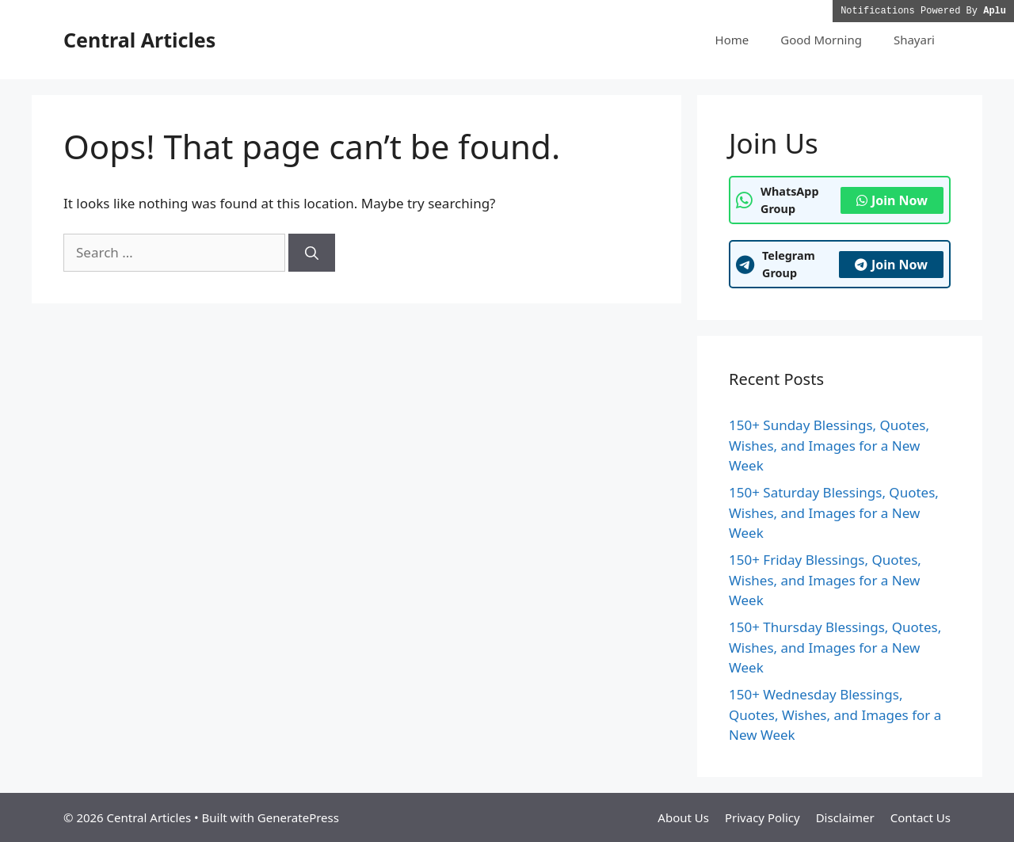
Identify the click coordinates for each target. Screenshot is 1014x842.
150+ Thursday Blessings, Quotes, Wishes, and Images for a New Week (835, 647)
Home (732, 40)
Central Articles (139, 39)
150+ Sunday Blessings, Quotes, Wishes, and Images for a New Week (829, 445)
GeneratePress (298, 817)
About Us (683, 817)
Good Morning (821, 40)
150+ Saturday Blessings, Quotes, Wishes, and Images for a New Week (834, 512)
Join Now (892, 200)
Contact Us (920, 817)
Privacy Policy (762, 817)
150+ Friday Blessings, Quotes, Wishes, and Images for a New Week (825, 580)
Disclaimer (845, 817)
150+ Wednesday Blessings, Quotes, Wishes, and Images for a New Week (835, 714)
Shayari (914, 40)
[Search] (311, 253)
